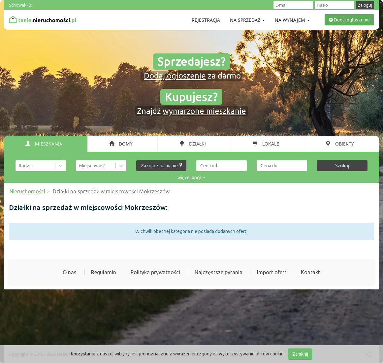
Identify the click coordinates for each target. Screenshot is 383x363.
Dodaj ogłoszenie (349, 19)
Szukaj (342, 165)
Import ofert (271, 272)
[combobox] (19, 165)
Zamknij (300, 354)
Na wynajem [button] (292, 20)
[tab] (46, 144)
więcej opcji (191, 177)
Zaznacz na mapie (161, 165)
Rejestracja (206, 20)
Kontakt (310, 272)
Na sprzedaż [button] (247, 20)
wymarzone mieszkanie (204, 111)
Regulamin (103, 272)
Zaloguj (365, 5)
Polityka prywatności (155, 272)
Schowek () (20, 5)
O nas (70, 272)
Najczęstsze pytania (218, 272)
